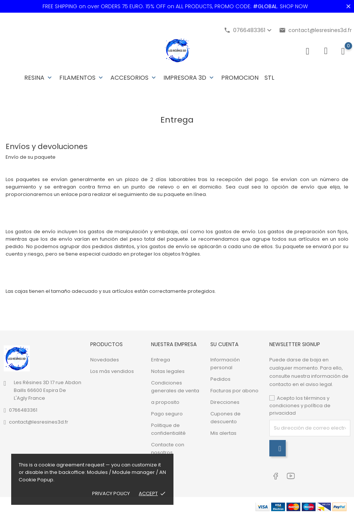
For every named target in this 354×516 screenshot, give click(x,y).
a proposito (165, 402)
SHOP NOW (294, 6)
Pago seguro (167, 413)
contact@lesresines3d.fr (315, 30)
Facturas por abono (234, 390)
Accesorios (133, 77)
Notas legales (168, 371)
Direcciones (224, 402)
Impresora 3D (189, 77)
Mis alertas (223, 433)
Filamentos (81, 77)
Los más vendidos (112, 371)
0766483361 (23, 410)
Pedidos (220, 379)
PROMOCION (240, 77)
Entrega (160, 359)
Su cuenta (224, 344)
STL (269, 77)
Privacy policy (111, 493)
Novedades (104, 359)
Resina (38, 77)
